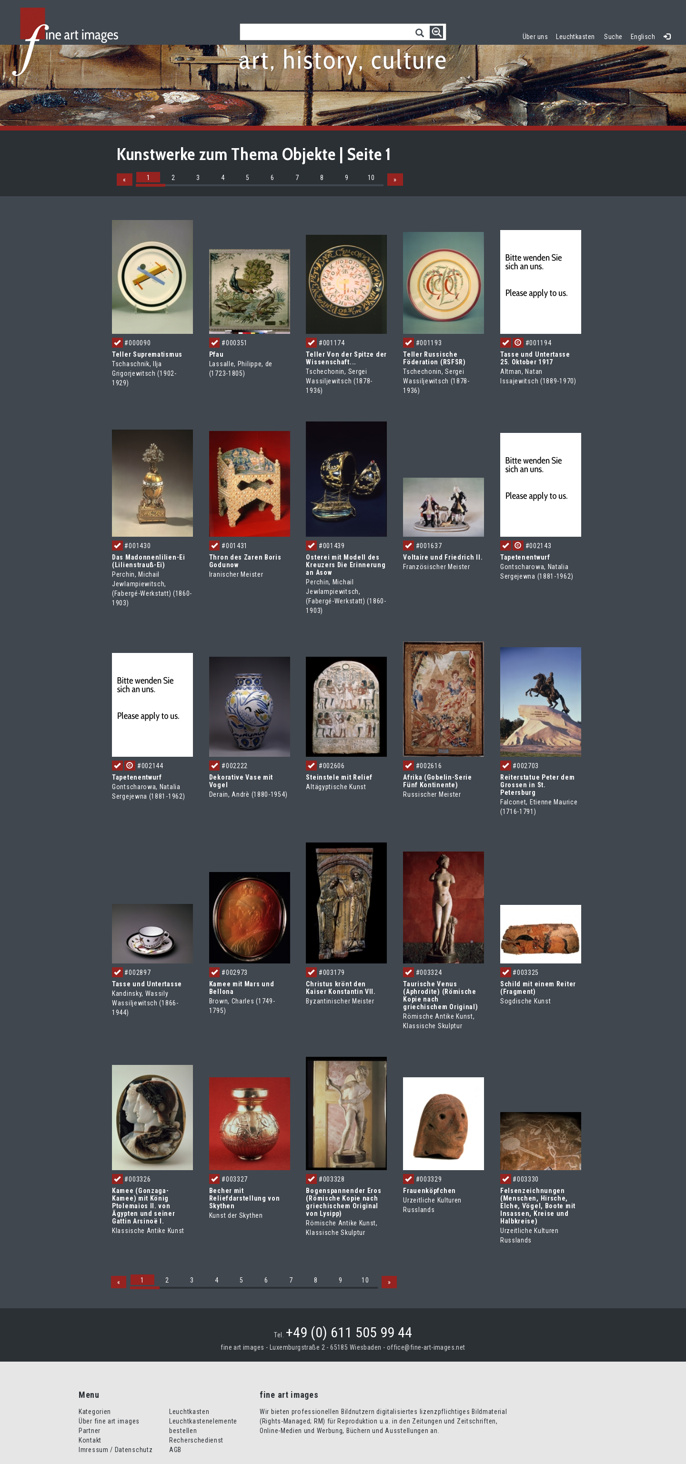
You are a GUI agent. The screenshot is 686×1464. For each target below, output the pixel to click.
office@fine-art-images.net (426, 1347)
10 (371, 177)
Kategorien (95, 1411)
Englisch (643, 36)
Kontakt (90, 1440)
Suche (613, 36)
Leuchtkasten (577, 35)
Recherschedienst (196, 1440)
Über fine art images (109, 1421)
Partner (90, 1430)
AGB (175, 1450)
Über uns (535, 36)
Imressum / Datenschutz (115, 1450)
